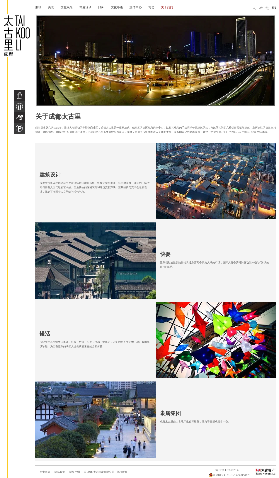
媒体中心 (135, 7)
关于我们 (167, 7)
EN (274, 7)
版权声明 (74, 471)
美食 (51, 7)
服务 (101, 7)
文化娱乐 (67, 7)
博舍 (151, 7)
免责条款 (45, 471)
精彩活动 (85, 7)
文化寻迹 (117, 7)
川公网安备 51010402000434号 (229, 474)
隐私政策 (59, 471)
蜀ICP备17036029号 (227, 470)
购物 (38, 7)
